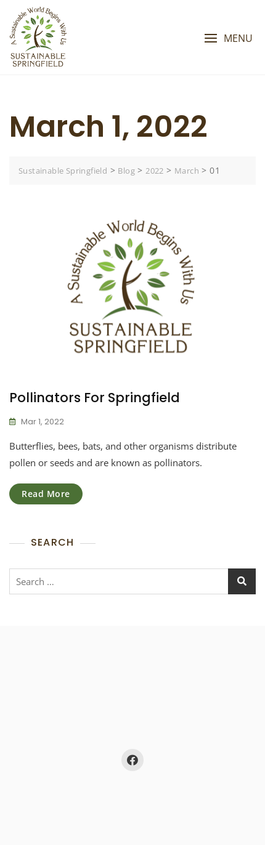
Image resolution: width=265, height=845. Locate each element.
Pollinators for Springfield (94, 397)
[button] (228, 38)
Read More (46, 493)
